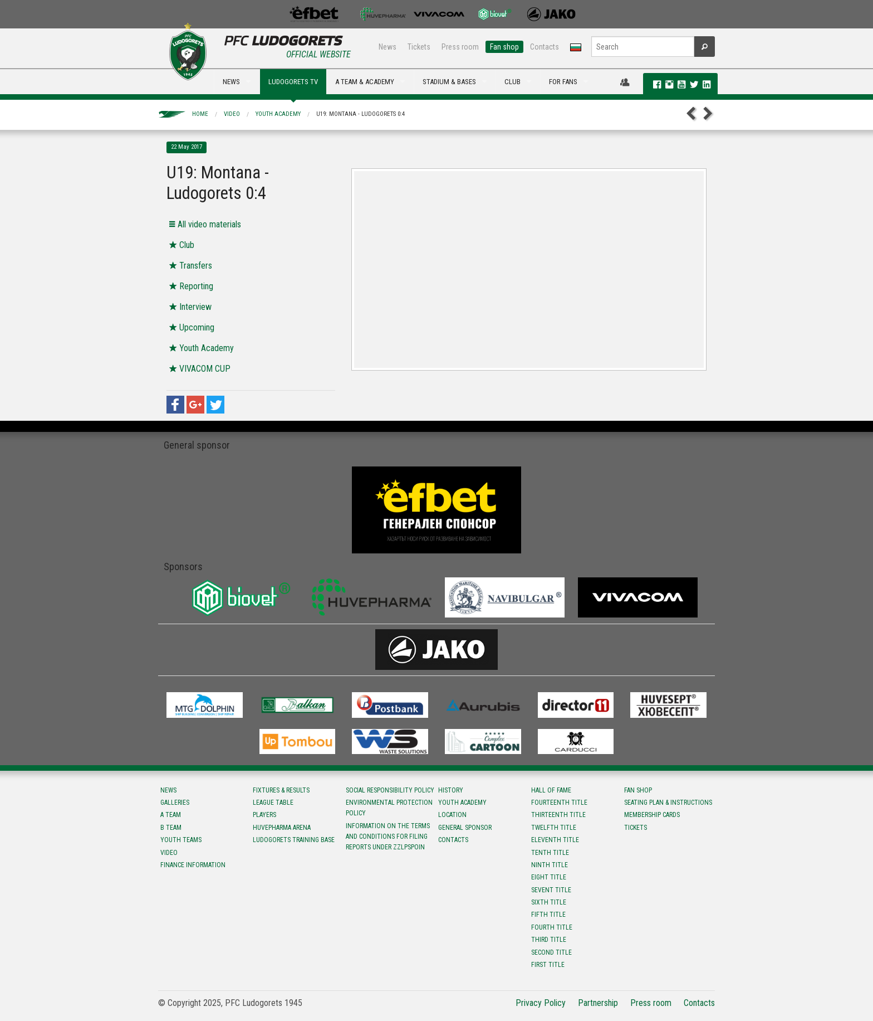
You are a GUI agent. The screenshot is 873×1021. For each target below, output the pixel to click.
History (450, 790)
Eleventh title (555, 840)
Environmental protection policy (389, 808)
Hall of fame (551, 790)
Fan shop (504, 46)
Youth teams (181, 840)
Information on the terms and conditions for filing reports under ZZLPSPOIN (388, 836)
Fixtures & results (281, 790)
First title (548, 965)
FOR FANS (563, 81)
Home (200, 114)
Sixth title (548, 902)
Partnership (598, 1003)
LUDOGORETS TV (293, 81)
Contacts (544, 46)
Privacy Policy (541, 1003)
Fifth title (548, 914)
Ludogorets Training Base (294, 840)
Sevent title (551, 890)
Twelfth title (553, 828)
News (387, 46)
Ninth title (549, 865)
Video (232, 114)
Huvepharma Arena (282, 828)
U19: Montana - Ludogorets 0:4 (360, 114)
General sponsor (465, 828)
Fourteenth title (559, 802)
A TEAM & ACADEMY (364, 81)
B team (171, 828)
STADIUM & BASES (449, 81)
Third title (548, 940)
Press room (460, 46)
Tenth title (550, 853)
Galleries (174, 802)
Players (264, 815)
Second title (551, 952)
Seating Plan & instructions (668, 802)
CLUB (512, 81)
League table (273, 802)
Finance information (192, 865)
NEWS (231, 81)
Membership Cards (652, 815)
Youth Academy (278, 114)
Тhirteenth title (558, 815)
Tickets (419, 46)
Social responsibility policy (390, 790)
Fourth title (551, 927)
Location (452, 815)
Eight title (548, 877)
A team (170, 815)
